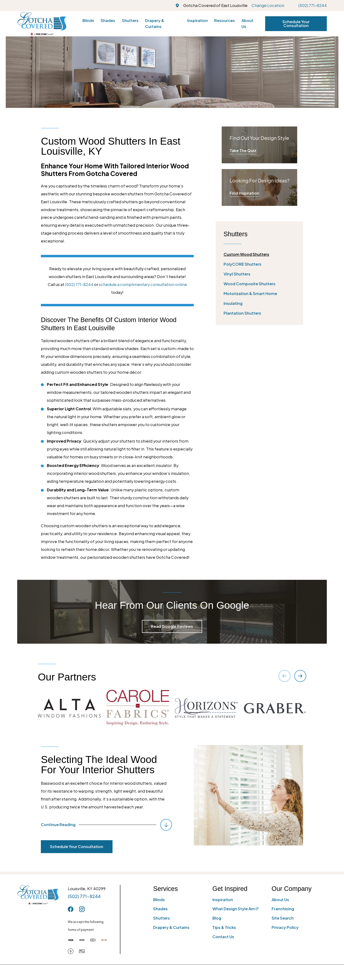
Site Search (283, 918)
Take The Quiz (243, 150)
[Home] (42, 23)
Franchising (283, 908)
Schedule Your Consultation (296, 23)
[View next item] (300, 676)
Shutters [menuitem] (130, 20)
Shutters (161, 918)
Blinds (159, 899)
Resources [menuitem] (224, 20)
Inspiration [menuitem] (197, 20)
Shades (160, 908)
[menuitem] (259, 255)
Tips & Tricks (224, 927)
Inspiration (222, 899)
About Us (280, 899)
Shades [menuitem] (108, 20)
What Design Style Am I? (235, 908)
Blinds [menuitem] (88, 20)
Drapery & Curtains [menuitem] (154, 23)
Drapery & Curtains (171, 927)
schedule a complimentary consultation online (143, 284)
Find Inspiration (244, 193)
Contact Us (223, 936)
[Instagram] (82, 909)
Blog (216, 918)
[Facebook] (70, 909)
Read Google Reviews (172, 626)
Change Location (268, 5)
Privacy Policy (285, 927)
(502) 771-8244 (312, 5)
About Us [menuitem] (247, 23)
